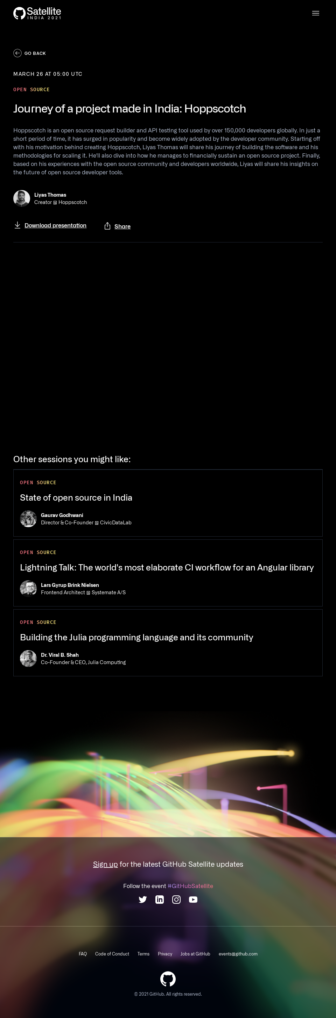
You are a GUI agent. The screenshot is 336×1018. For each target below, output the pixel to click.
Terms (143, 953)
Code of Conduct (112, 953)
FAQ (83, 953)
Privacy (165, 953)
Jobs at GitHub (195, 953)
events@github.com (238, 953)
